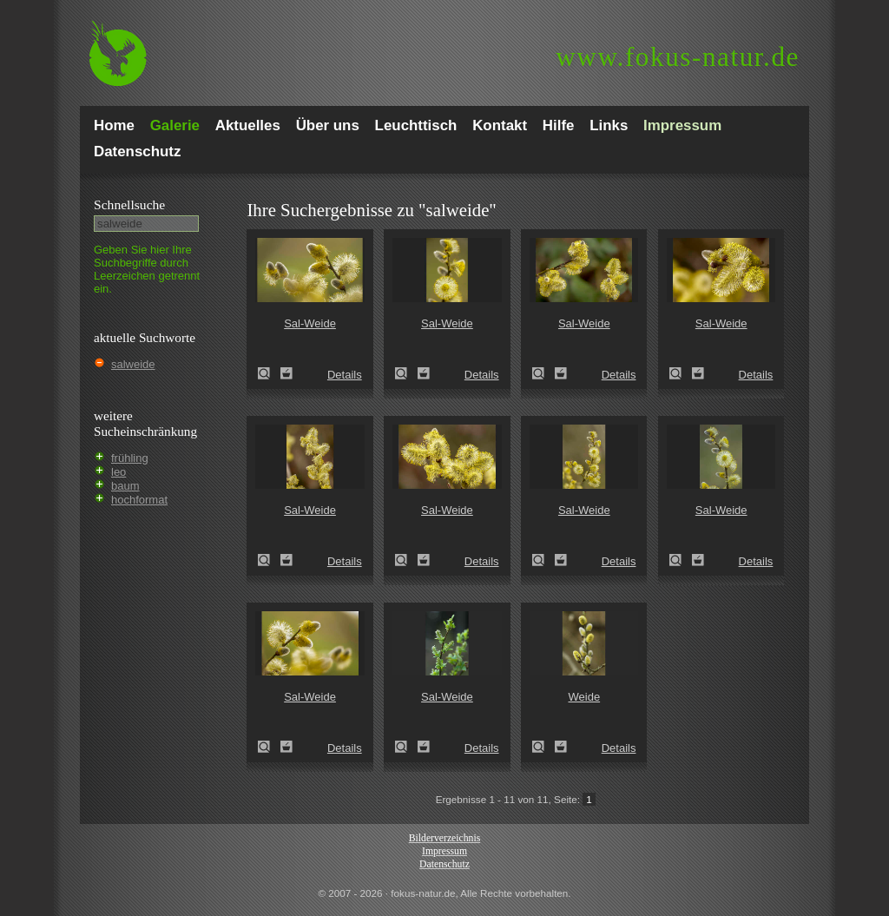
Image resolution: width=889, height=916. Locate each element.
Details (344, 374)
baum (125, 485)
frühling (129, 458)
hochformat (139, 499)
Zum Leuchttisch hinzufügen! (286, 373)
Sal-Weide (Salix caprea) (269, 373)
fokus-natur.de (678, 57)
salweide (133, 364)
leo (118, 471)
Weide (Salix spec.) (543, 747)
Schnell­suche (129, 204)
